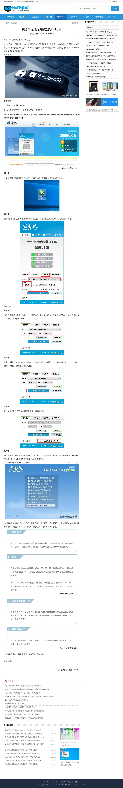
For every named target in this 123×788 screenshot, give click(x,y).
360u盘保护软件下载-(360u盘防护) (96, 66)
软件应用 (111, 17)
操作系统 (48, 17)
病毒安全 (73, 17)
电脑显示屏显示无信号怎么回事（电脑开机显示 (22, 764)
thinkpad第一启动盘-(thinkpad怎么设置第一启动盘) (101, 35)
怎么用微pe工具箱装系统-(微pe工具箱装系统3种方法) (24, 718)
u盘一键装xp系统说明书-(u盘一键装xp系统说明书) (23, 693)
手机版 (115, 2)
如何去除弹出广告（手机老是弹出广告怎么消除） (23, 741)
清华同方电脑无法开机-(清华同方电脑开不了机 (100, 56)
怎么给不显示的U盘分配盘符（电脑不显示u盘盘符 (23, 760)
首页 (7, 23)
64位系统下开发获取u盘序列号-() (96, 77)
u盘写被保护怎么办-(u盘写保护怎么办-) (98, 45)
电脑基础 (23, 17)
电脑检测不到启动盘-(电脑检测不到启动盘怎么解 (101, 52)
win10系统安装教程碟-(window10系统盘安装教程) (22, 714)
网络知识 (86, 17)
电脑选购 (99, 17)
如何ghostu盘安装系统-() (93, 49)
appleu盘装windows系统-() (94, 73)
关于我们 (46, 782)
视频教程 (35, 17)
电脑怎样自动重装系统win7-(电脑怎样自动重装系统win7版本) (27, 689)
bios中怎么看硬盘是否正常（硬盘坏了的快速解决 (22, 757)
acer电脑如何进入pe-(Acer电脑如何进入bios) (99, 70)
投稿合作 (70, 782)
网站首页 (10, 17)
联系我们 (54, 782)
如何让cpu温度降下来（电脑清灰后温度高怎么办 (22, 753)
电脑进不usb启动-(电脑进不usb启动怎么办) (20, 707)
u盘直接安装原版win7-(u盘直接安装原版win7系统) (23, 686)
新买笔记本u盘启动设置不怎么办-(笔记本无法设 (101, 39)
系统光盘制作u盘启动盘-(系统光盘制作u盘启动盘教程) (24, 711)
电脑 (6, 55)
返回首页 (75, 23)
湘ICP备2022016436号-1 (79, 785)
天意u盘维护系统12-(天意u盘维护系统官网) (99, 42)
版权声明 (62, 782)
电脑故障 (61, 17)
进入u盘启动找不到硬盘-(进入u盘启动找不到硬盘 (101, 59)
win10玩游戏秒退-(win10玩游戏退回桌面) (98, 63)
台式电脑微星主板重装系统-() (15, 703)
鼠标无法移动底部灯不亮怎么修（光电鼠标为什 (22, 750)
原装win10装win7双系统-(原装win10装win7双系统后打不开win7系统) (29, 696)
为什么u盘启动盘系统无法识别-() (17, 700)
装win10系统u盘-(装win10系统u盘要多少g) (99, 32)
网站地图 (78, 782)
